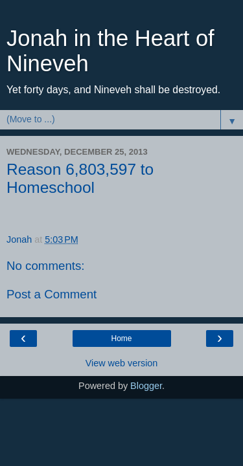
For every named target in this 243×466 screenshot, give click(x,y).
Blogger (146, 386)
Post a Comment (51, 294)
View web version (122, 363)
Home (121, 338)
